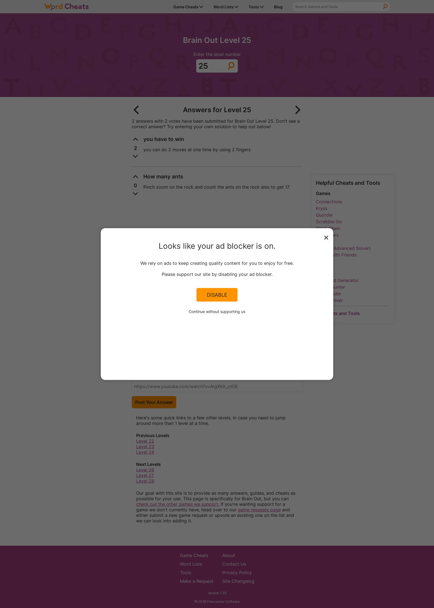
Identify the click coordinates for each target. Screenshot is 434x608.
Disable (217, 295)
